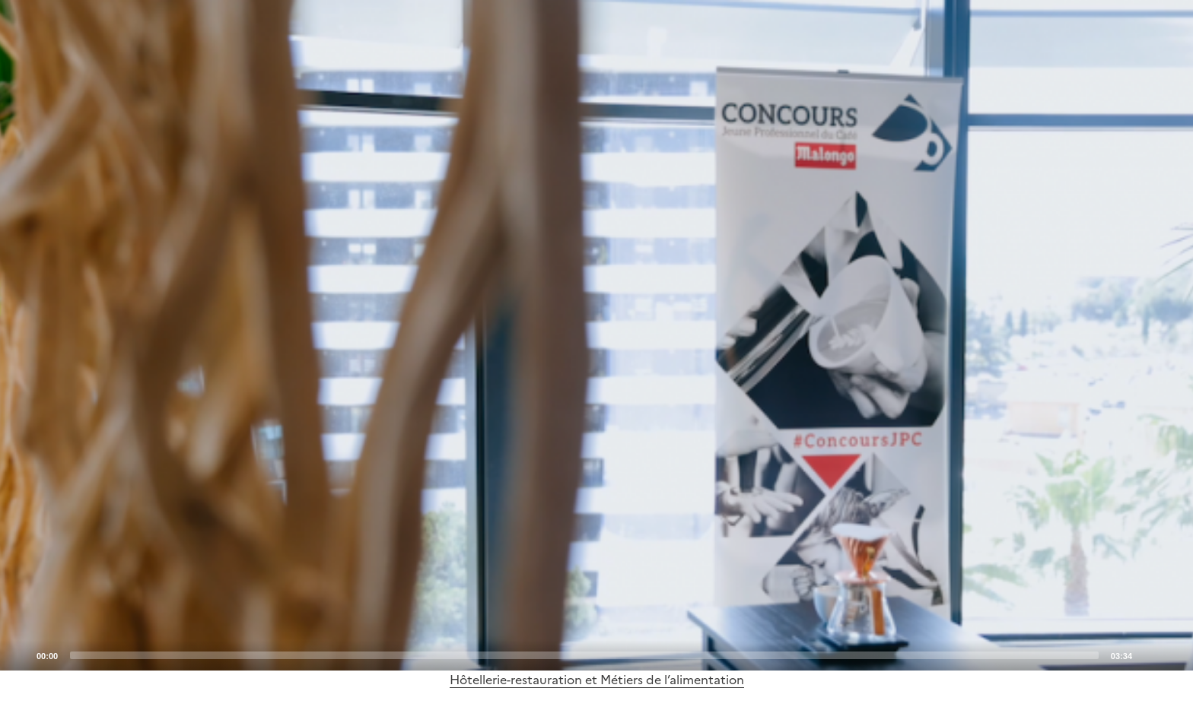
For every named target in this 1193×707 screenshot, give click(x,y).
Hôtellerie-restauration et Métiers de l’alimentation (597, 680)
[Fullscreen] (1172, 654)
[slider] (584, 655)
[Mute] (1148, 654)
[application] (596, 335)
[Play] (596, 335)
